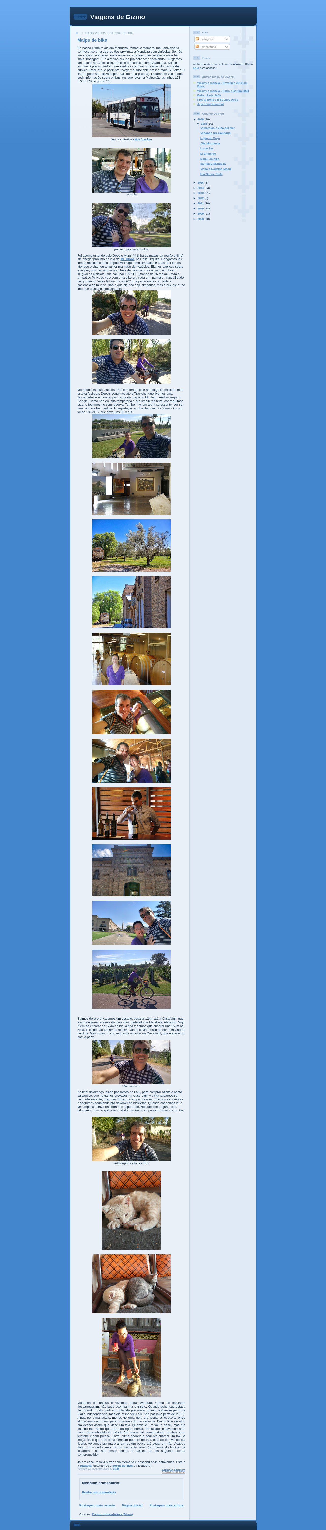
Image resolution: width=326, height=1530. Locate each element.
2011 (201, 203)
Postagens (204, 39)
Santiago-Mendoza (213, 163)
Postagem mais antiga (166, 1505)
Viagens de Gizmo (117, 17)
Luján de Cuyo (210, 138)
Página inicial (132, 1505)
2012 (201, 198)
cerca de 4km (122, 1465)
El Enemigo (208, 153)
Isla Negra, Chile (211, 174)
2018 (201, 119)
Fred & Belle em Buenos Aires (217, 99)
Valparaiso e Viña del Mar (217, 127)
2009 (201, 213)
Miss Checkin (143, 139)
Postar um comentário (99, 1492)
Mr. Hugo (127, 259)
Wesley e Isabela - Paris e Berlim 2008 (223, 90)
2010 (201, 208)
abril (204, 123)
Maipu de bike (209, 158)
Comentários (206, 46)
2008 (201, 218)
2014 (201, 187)
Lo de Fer (206, 148)
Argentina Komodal (210, 104)
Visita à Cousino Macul (216, 168)
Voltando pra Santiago (215, 132)
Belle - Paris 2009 (209, 95)
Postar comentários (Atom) (112, 1514)
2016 (201, 182)
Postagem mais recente (97, 1505)
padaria (85, 1465)
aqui (196, 67)
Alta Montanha (210, 143)
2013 (201, 192)
